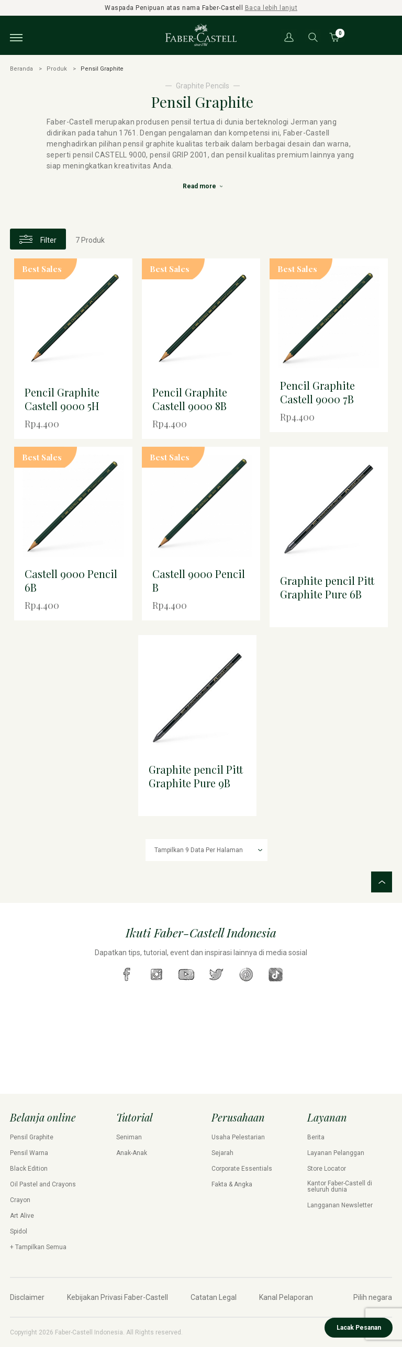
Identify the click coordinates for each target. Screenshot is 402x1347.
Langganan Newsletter (340, 1205)
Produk (57, 68)
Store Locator (326, 1168)
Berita (316, 1137)
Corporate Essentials (241, 1168)
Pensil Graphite (31, 1137)
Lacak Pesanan (359, 1327)
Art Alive (22, 1216)
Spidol (18, 1231)
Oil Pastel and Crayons (43, 1184)
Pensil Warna (29, 1153)
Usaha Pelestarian (238, 1137)
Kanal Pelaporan (286, 1297)
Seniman (129, 1137)
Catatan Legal (214, 1297)
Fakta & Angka (231, 1184)
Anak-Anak (131, 1153)
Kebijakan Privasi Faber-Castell (117, 1297)
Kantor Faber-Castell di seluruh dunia (339, 1186)
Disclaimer (27, 1297)
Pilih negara (372, 1297)
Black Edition (29, 1168)
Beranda (21, 68)
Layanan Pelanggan (335, 1153)
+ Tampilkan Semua (38, 1247)
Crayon (20, 1200)
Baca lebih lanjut (271, 8)
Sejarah (222, 1153)
